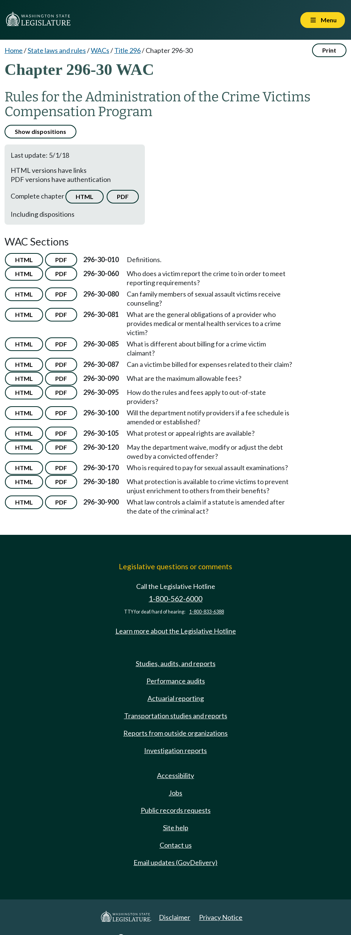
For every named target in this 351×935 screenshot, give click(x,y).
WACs (100, 50)
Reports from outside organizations (175, 733)
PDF (123, 196)
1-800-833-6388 (206, 612)
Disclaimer (174, 917)
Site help (175, 827)
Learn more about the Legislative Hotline (175, 631)
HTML (84, 196)
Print (329, 50)
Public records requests (176, 810)
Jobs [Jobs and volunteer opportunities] (175, 793)
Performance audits (175, 681)
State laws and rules (57, 50)
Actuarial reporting (176, 698)
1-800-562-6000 (175, 598)
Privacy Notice (220, 917)
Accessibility (175, 775)
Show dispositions (40, 131)
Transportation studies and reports (175, 715)
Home (14, 50)
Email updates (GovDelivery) (175, 862)
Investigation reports (175, 750)
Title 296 (127, 50)
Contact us (176, 845)
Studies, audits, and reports (176, 663)
